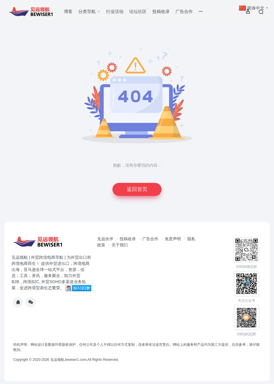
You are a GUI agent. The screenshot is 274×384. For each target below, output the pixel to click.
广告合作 (184, 11)
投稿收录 (161, 11)
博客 (68, 11)
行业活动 (114, 11)
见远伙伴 (105, 238)
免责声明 (173, 238)
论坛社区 (138, 11)
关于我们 (120, 245)
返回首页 (137, 189)
